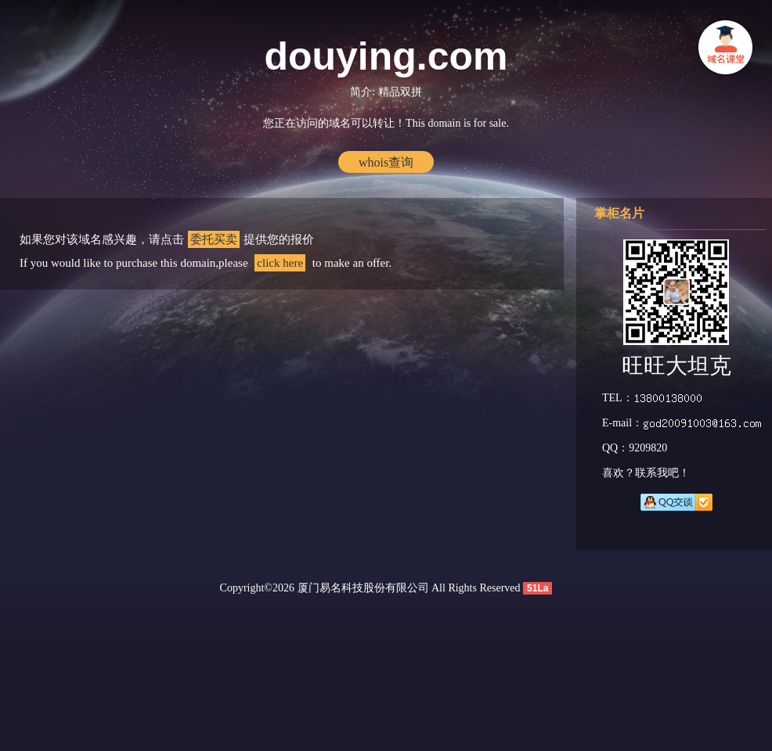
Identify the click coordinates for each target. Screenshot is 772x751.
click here (280, 263)
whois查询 (386, 162)
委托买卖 (213, 239)
